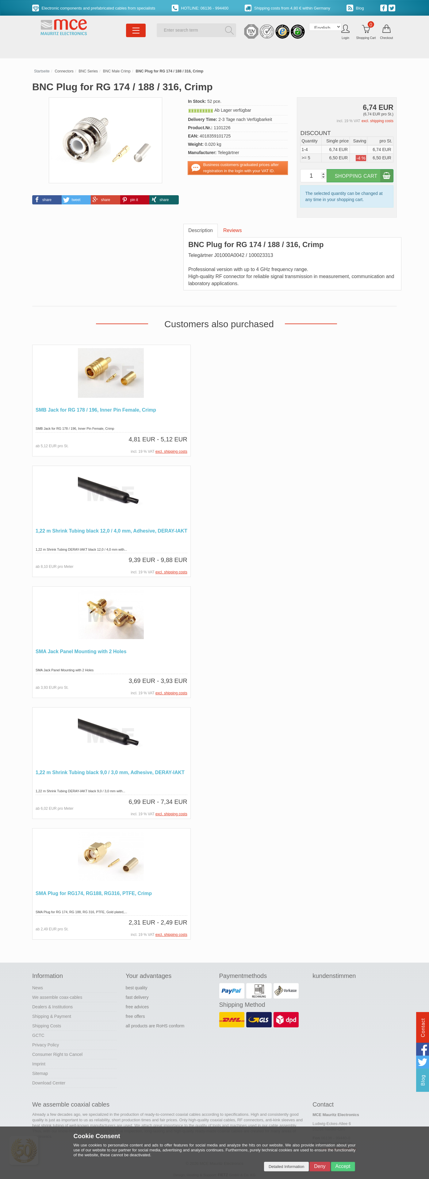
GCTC (38, 1034)
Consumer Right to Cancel (57, 1053)
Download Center (48, 1082)
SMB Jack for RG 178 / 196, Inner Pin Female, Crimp (96, 410)
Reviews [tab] (232, 230)
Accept (342, 1166)
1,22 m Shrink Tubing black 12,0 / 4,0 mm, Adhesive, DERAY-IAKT (111, 530)
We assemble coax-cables (57, 996)
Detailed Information (286, 1166)
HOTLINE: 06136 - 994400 (200, 8)
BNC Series (88, 71)
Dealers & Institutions (52, 1005)
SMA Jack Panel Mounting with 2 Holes (81, 651)
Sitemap (40, 1072)
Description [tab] (200, 230)
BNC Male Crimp (117, 71)
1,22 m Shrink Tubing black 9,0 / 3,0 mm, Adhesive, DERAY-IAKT (110, 771)
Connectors (64, 71)
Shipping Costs (46, 1024)
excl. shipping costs (377, 121)
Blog (355, 8)
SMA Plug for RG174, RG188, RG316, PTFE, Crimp (94, 892)
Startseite (42, 71)
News (37, 986)
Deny (319, 1166)
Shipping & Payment (51, 1015)
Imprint (38, 1063)
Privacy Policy (45, 1043)
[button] (47, 199)
